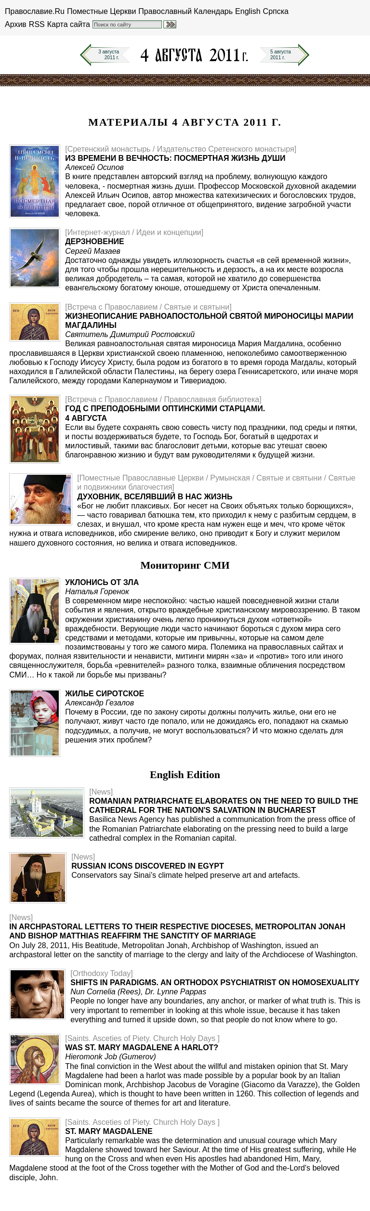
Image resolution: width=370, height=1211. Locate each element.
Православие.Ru (35, 11)
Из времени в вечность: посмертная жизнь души (175, 158)
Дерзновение (94, 241)
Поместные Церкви (101, 11)
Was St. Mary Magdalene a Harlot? (141, 1047)
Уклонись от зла (102, 582)
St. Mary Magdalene (108, 1131)
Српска (276, 11)
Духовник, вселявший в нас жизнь (154, 497)
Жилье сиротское (104, 694)
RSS (37, 24)
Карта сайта (68, 24)
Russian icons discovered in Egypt (147, 866)
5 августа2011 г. (280, 54)
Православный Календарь (185, 11)
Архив (15, 24)
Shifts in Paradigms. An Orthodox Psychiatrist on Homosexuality (214, 982)
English (247, 11)
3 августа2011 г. (108, 54)
